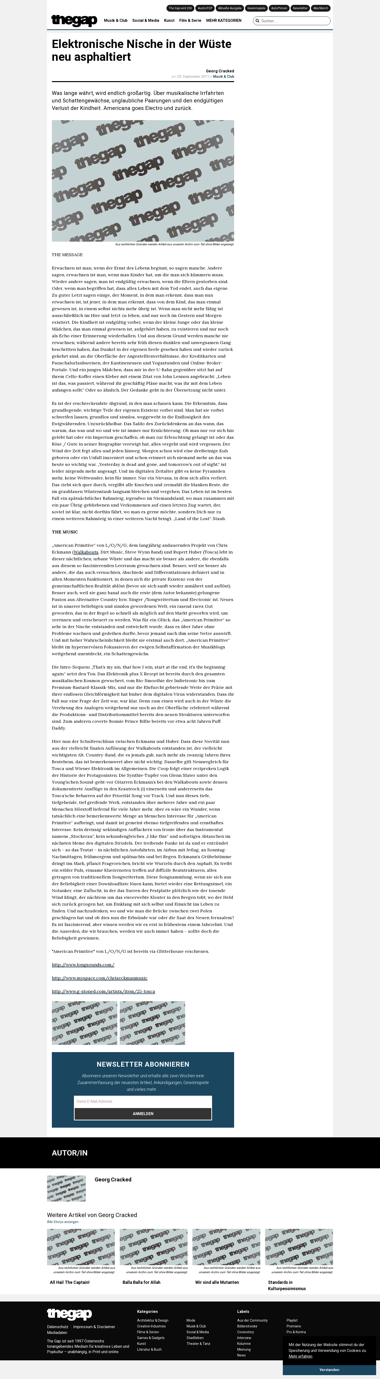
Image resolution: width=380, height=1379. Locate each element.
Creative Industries (151, 1326)
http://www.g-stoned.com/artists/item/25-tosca (103, 991)
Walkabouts (86, 552)
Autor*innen (279, 8)
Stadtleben (195, 1338)
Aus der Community (252, 1320)
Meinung (244, 1349)
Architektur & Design (152, 1320)
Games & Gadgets (151, 1338)
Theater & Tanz (198, 1344)
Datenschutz (57, 1327)
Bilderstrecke (247, 1326)
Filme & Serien (148, 1332)
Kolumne (244, 1344)
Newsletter (300, 8)
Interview (244, 1338)
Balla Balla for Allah (141, 1282)
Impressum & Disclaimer (94, 1327)
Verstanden (329, 1370)
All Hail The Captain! (70, 1282)
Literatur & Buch (149, 1349)
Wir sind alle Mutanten (217, 1282)
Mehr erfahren (300, 1356)
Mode (191, 1320)
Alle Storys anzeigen (63, 1222)
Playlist (292, 1320)
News (241, 1355)
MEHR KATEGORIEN (223, 20)
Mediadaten (57, 1332)
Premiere (294, 1326)
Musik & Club (115, 20)
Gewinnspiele (256, 8)
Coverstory (245, 1332)
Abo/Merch (320, 8)
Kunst (169, 20)
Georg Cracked (220, 71)
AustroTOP (205, 8)
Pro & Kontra (296, 1332)
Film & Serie (190, 20)
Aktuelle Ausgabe (230, 8)
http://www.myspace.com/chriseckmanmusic (100, 978)
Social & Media (145, 20)
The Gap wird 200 (180, 8)
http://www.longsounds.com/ (83, 964)
